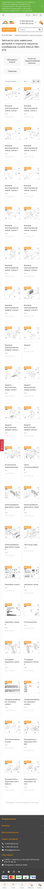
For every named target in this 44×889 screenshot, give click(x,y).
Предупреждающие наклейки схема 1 (12, 701)
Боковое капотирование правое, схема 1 (31, 267)
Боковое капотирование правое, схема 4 (12, 347)
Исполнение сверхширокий (11, 466)
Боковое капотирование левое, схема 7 (11, 228)
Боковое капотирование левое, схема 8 (31, 228)
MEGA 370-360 (6, 35)
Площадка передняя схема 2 (31, 661)
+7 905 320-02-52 (11, 847)
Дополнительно (22, 832)
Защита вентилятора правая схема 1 (11, 427)
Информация (22, 819)
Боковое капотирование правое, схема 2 (12, 307)
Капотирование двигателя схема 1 (12, 507)
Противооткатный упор (12, 740)
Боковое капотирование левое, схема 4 (31, 148)
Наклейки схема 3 (12, 623)
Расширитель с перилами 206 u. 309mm (12, 781)
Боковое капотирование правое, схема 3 (31, 307)
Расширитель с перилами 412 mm (30, 781)
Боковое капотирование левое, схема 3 (11, 148)
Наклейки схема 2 (31, 585)
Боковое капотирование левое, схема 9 (11, 267)
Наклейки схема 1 (12, 584)
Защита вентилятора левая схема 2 (30, 387)
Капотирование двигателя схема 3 (12, 547)
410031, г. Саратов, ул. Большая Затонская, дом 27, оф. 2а (21, 860)
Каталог (22, 825)
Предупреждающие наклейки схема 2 (31, 701)
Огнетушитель (30, 622)
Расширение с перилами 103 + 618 (30, 741)
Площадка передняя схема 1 (12, 661)
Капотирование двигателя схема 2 (31, 507)
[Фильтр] (2, 445)
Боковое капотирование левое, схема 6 (31, 188)
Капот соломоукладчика (31, 467)
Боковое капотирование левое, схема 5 (11, 188)
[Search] (30, 30)
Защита (27, 345)
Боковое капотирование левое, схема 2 (31, 108)
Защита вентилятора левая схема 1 (11, 387)
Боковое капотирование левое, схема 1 (11, 108)
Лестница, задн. (31, 545)
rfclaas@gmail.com (12, 850)
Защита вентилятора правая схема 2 (30, 427)
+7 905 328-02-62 (11, 844)
